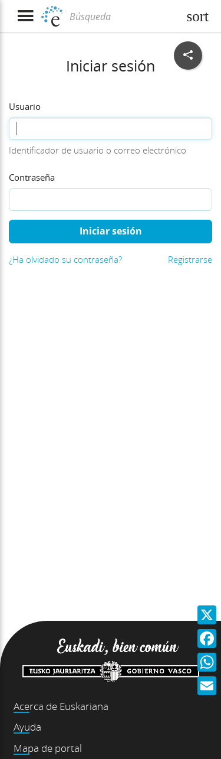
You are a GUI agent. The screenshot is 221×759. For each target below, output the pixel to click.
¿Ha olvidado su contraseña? (65, 259)
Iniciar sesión (111, 230)
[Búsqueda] (122, 16)
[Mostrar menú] (25, 16)
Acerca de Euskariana (61, 706)
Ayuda (27, 727)
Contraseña (32, 177)
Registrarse (190, 259)
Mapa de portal (48, 748)
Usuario (25, 106)
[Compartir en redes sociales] (188, 55)
